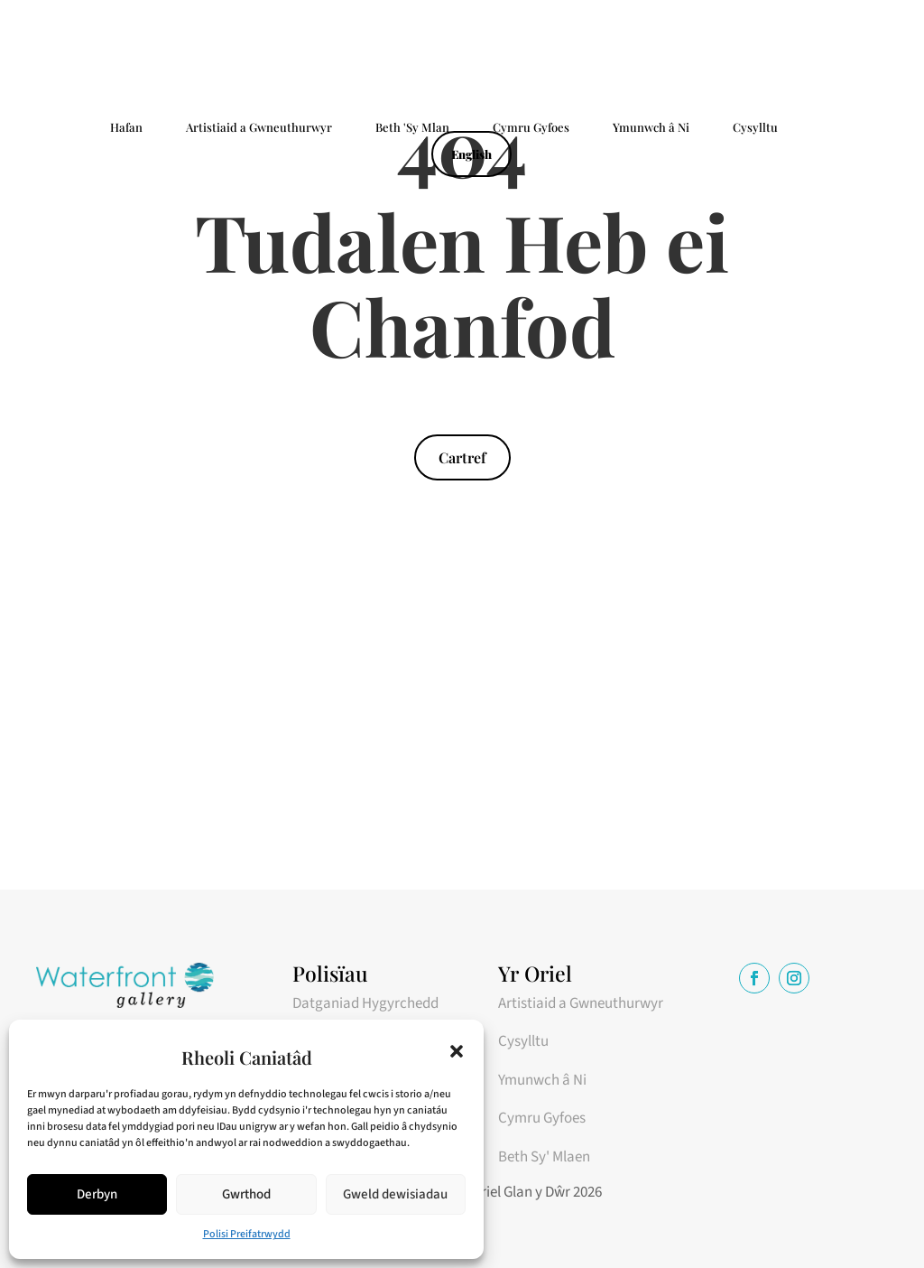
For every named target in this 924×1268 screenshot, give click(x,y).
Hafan (126, 128)
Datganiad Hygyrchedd (365, 1003)
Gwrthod (246, 1194)
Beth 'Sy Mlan (412, 128)
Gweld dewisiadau (395, 1194)
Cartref (462, 457)
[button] (457, 1051)
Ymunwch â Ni (651, 128)
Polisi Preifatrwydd (247, 1234)
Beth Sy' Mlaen (544, 1157)
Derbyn (97, 1194)
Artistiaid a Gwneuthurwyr (259, 128)
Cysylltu (755, 128)
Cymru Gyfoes (531, 128)
